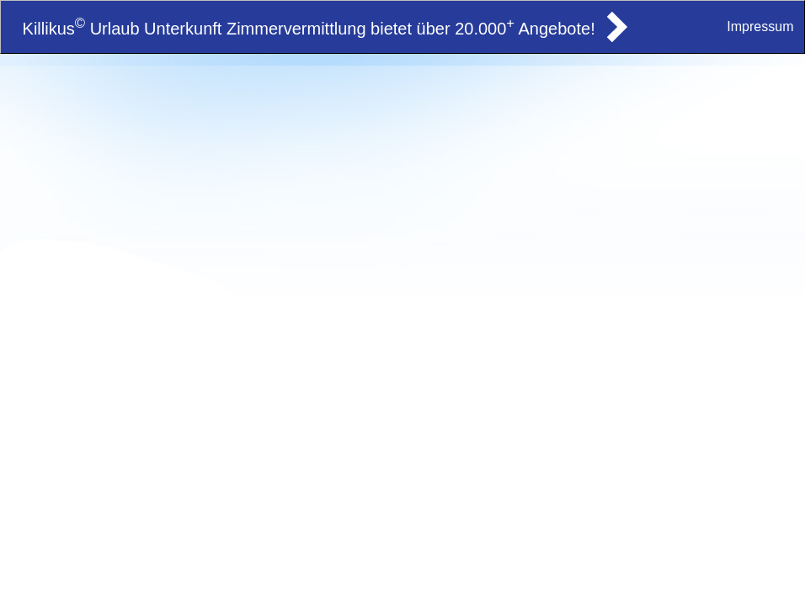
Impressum (760, 26)
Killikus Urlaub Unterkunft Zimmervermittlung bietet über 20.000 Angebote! (309, 28)
